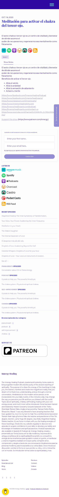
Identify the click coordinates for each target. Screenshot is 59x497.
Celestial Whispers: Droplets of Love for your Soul (20, 251)
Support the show (10, 119)
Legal (27, 489)
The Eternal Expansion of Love (13, 236)
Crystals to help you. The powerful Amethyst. (19, 279)
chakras (5, 304)
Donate (34, 469)
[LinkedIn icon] (14, 478)
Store (4, 469)
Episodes (5, 460)
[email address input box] (29, 146)
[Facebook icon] (10, 478)
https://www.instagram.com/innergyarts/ (19, 101)
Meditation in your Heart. (11, 226)
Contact (34, 463)
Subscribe (30, 156)
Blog (3, 466)
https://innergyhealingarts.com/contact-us (20, 109)
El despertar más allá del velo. (13, 241)
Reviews (34, 460)
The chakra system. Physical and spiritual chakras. (20, 284)
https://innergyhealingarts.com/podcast (19, 107)
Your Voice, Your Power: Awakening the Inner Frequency (23, 221)
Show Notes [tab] (8, 62)
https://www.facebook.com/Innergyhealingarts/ (22, 98)
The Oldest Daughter (10, 231)
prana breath (7, 266)
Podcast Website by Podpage (39, 489)
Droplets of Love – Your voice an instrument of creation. (23, 256)
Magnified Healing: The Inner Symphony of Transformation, (24, 216)
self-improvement (10, 290)
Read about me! (7, 463)
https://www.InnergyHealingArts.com (18, 104)
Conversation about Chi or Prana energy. (17, 270)
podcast (5, 275)
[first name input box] (29, 139)
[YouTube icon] (7, 478)
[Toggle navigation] (52, 5)
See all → (5, 261)
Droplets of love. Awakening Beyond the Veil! (19, 246)
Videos (33, 466)
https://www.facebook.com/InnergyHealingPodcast (24, 95)
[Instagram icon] (3, 478)
